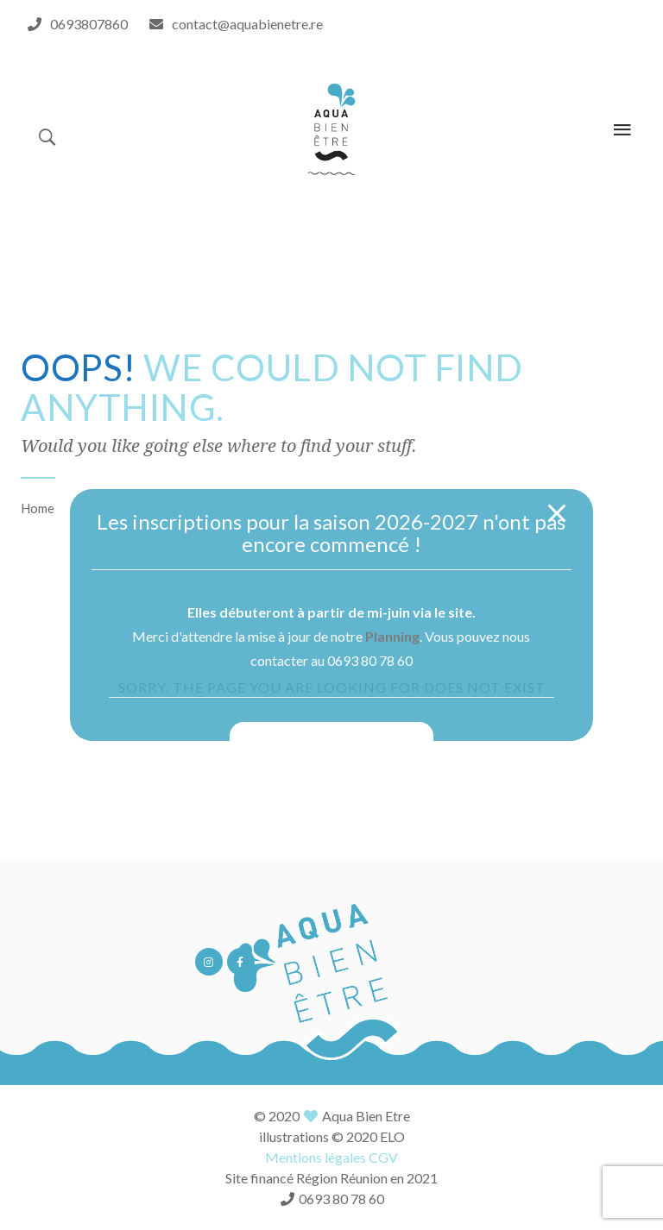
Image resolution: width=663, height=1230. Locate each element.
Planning (392, 636)
